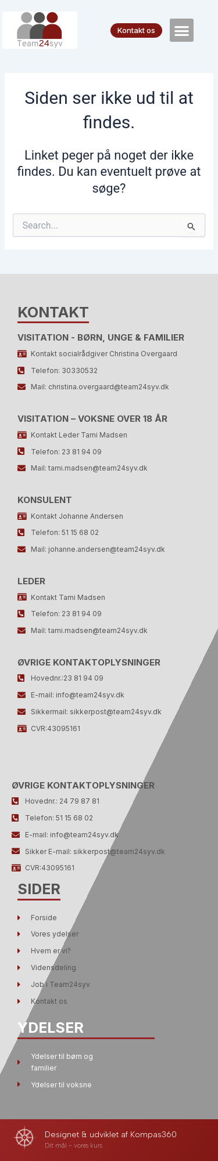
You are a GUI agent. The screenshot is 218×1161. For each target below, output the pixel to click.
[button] (182, 30)
